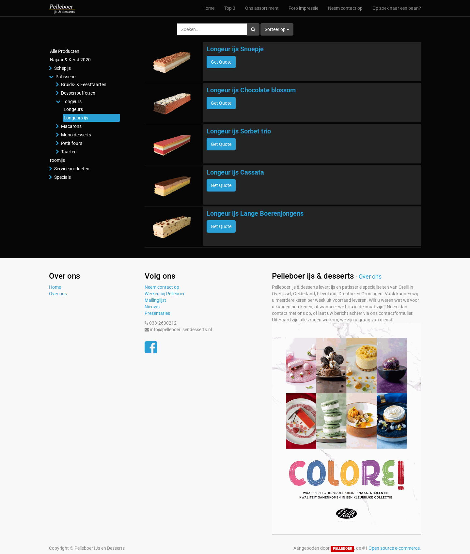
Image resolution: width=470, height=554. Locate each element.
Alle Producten (64, 51)
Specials (62, 177)
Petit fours (71, 143)
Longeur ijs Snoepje (235, 49)
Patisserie (65, 76)
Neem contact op (162, 287)
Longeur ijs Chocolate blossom (251, 90)
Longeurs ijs (76, 117)
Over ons (58, 293)
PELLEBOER (342, 548)
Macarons (71, 126)
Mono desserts (76, 134)
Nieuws (152, 306)
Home (55, 287)
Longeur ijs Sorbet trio (239, 131)
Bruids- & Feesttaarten (83, 84)
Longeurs (72, 101)
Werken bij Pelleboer (165, 293)
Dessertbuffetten (78, 93)
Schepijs (62, 68)
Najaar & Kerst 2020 (70, 59)
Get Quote (221, 62)
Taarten (69, 151)
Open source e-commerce (394, 548)
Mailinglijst (155, 300)
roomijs (57, 160)
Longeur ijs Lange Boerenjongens (255, 213)
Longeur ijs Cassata (235, 172)
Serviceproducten (71, 168)
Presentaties (157, 313)
